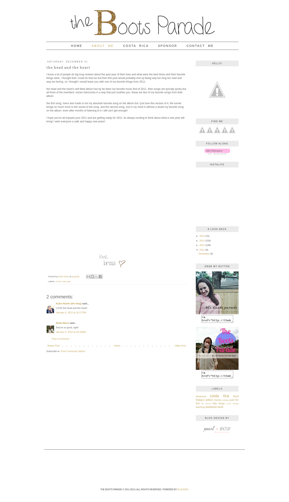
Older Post (180, 345)
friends (217, 402)
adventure (201, 399)
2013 (202, 240)
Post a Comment (60, 339)
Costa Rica (136, 45)
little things (219, 406)
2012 (202, 245)
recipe (236, 406)
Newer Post (53, 345)
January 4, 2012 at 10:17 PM (71, 312)
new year (66, 281)
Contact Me (200, 45)
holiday (225, 402)
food (236, 398)
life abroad (206, 406)
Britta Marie (62, 323)
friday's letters (204, 402)
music (58, 281)
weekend (211, 409)
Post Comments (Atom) (73, 351)
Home (76, 45)
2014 (202, 236)
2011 (202, 250)
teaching (200, 409)
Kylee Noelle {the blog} (69, 303)
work (220, 409)
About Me (103, 45)
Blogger (182, 492)
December (204, 253)
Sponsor (167, 45)
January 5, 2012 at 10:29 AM (71, 332)
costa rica (219, 398)
